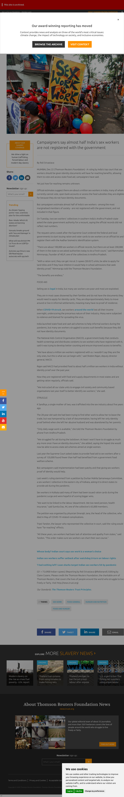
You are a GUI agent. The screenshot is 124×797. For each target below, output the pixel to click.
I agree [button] (70, 791)
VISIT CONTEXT (79, 44)
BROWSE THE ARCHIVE (48, 44)
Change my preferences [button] (94, 791)
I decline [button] (78, 791)
